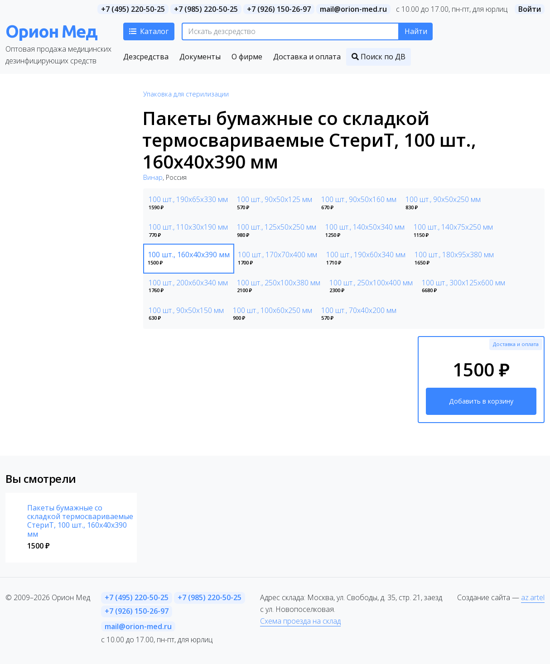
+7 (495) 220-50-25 (133, 9)
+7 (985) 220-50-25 (206, 9)
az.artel (533, 597)
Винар (153, 177)
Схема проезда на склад (300, 621)
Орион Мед (51, 31)
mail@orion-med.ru (353, 9)
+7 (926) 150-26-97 (279, 9)
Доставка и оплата (516, 344)
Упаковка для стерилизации (186, 94)
